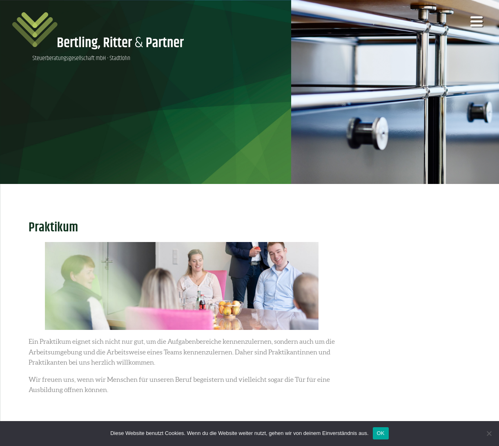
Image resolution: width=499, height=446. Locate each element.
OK (381, 433)
